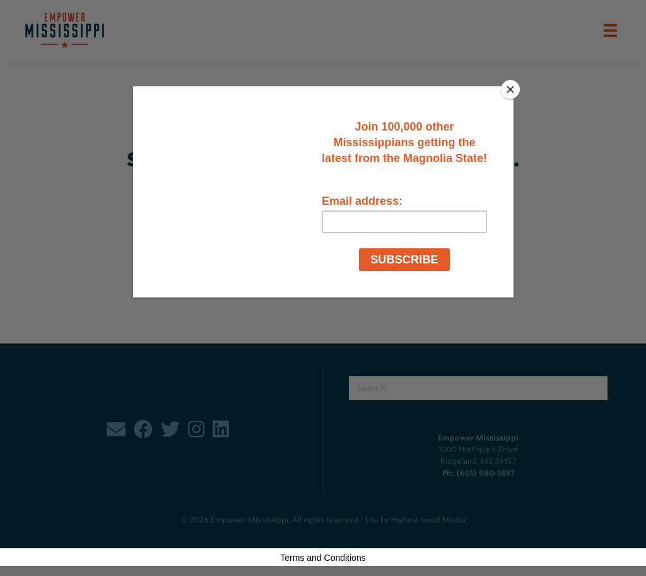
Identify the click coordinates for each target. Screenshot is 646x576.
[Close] (510, 89)
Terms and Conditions (322, 558)
